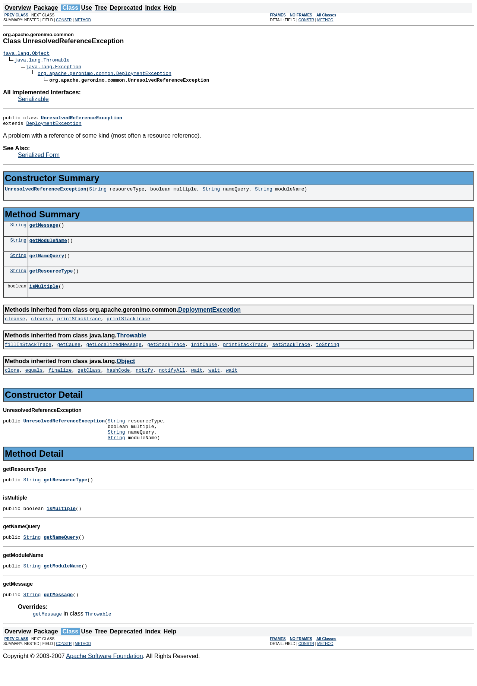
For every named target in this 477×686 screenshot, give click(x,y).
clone (12, 383)
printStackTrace (79, 329)
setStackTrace (291, 356)
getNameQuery (46, 263)
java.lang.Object (26, 54)
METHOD (83, 20)
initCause (204, 356)
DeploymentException (53, 126)
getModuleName (48, 246)
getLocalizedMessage (113, 356)
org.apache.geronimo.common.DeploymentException (104, 74)
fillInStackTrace (28, 356)
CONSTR (64, 20)
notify (144, 383)
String (98, 193)
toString (327, 356)
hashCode (118, 383)
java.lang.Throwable (42, 60)
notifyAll (172, 383)
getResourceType (51, 279)
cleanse (15, 329)
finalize (60, 383)
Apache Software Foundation (104, 679)
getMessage (44, 230)
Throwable (131, 346)
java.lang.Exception (53, 67)
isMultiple (44, 296)
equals (34, 383)
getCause (68, 356)
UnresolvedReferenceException (45, 193)
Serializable (33, 100)
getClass (89, 383)
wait (196, 383)
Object (126, 373)
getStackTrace (166, 356)
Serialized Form (39, 158)
